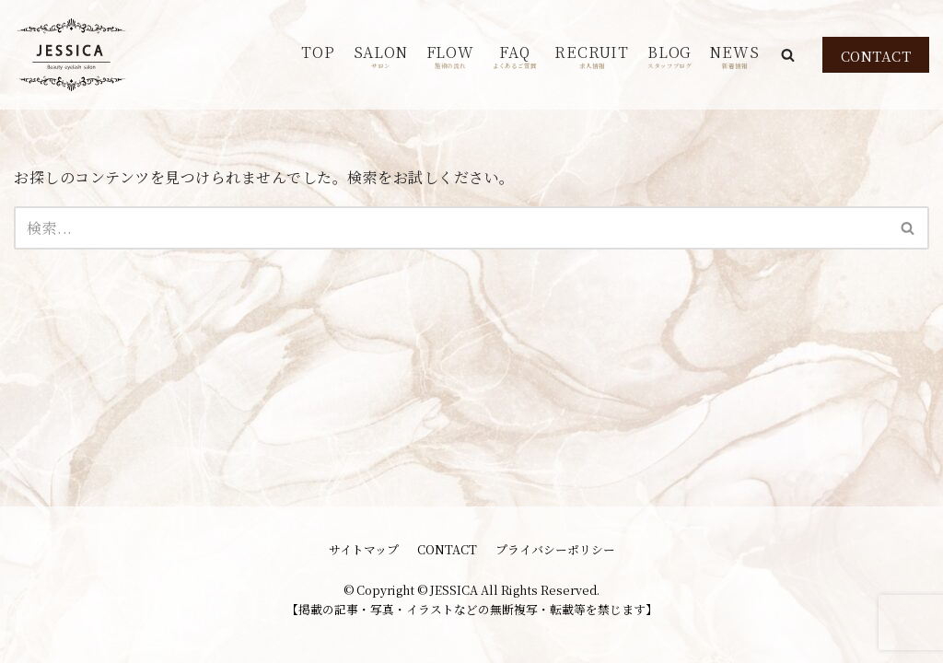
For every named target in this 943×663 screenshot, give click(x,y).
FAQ (515, 55)
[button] (788, 55)
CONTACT (876, 55)
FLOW (450, 55)
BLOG (669, 55)
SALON (381, 55)
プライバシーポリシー (555, 549)
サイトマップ (364, 549)
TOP (317, 52)
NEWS (734, 55)
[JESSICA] (71, 55)
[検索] (451, 228)
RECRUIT (591, 55)
